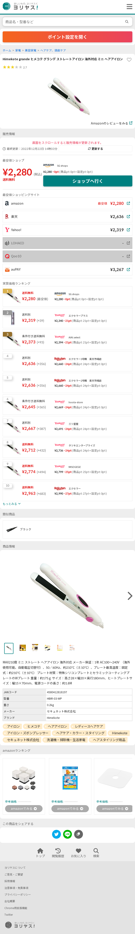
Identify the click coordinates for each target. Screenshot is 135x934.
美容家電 (30, 50)
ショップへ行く (87, 181)
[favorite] (129, 59)
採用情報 (9, 881)
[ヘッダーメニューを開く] (128, 6)
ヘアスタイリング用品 (109, 740)
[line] (67, 835)
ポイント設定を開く (67, 37)
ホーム (7, 50)
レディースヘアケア (89, 726)
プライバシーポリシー (17, 894)
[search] (127, 21)
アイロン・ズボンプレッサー (28, 733)
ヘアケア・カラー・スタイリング (80, 733)
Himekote (119, 733)
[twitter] (56, 835)
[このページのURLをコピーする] (78, 834)
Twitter (8, 914)
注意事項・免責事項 (16, 888)
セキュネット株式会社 (23, 740)
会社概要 (9, 901)
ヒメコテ (33, 726)
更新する (95, 149)
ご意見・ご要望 (13, 874)
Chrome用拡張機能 (15, 908)
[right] (129, 596)
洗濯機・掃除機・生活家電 (66, 740)
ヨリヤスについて (15, 867)
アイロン (13, 726)
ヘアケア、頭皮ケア (53, 50)
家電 (18, 50)
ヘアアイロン (57, 726)
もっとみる (12, 504)
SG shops (62, 165)
